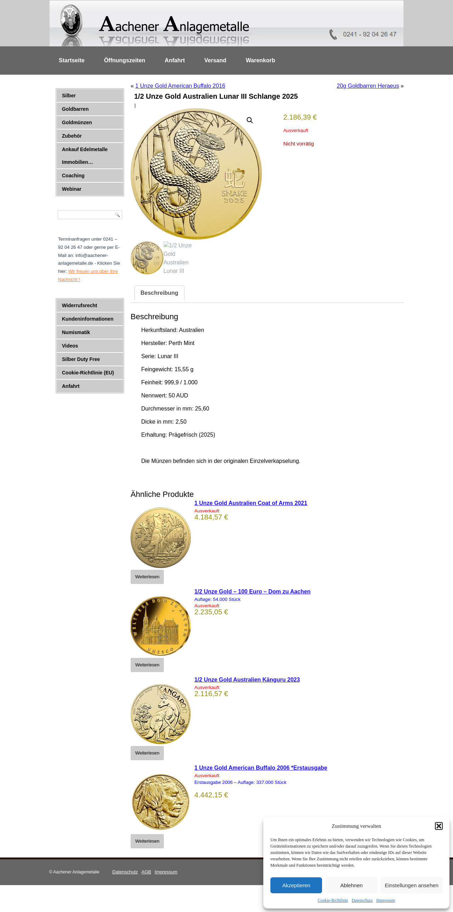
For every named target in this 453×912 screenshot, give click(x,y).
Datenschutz (362, 900)
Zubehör (72, 136)
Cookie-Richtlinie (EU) (88, 372)
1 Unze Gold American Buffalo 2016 (180, 86)
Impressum (385, 900)
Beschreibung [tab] (159, 293)
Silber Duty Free (81, 359)
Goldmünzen (77, 122)
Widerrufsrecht (79, 305)
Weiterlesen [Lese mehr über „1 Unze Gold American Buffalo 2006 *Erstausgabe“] (147, 841)
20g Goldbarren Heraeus (368, 86)
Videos (70, 346)
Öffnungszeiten (124, 60)
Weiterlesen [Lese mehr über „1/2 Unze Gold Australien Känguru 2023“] (147, 753)
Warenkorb (260, 60)
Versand (215, 60)
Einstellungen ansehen (411, 885)
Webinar (71, 189)
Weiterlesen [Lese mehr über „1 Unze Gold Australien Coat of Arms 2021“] (147, 576)
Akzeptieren (296, 885)
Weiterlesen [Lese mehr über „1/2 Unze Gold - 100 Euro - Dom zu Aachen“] (147, 664)
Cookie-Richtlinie (333, 900)
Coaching (73, 175)
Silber (69, 95)
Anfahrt (175, 60)
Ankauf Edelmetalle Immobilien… (85, 156)
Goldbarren (75, 109)
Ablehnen (351, 885)
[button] (438, 826)
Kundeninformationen (87, 319)
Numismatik (76, 332)
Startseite (72, 60)
